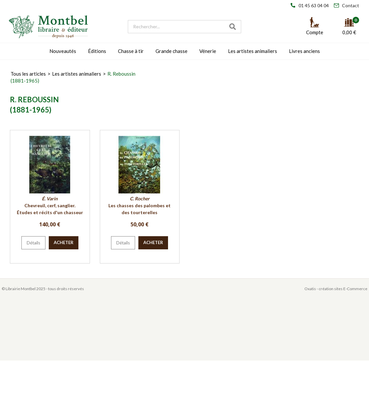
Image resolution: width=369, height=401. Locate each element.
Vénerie (207, 51)
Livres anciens (304, 51)
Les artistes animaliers (252, 51)
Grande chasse (171, 51)
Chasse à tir (131, 51)
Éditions (97, 51)
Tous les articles (28, 74)
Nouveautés (62, 51)
